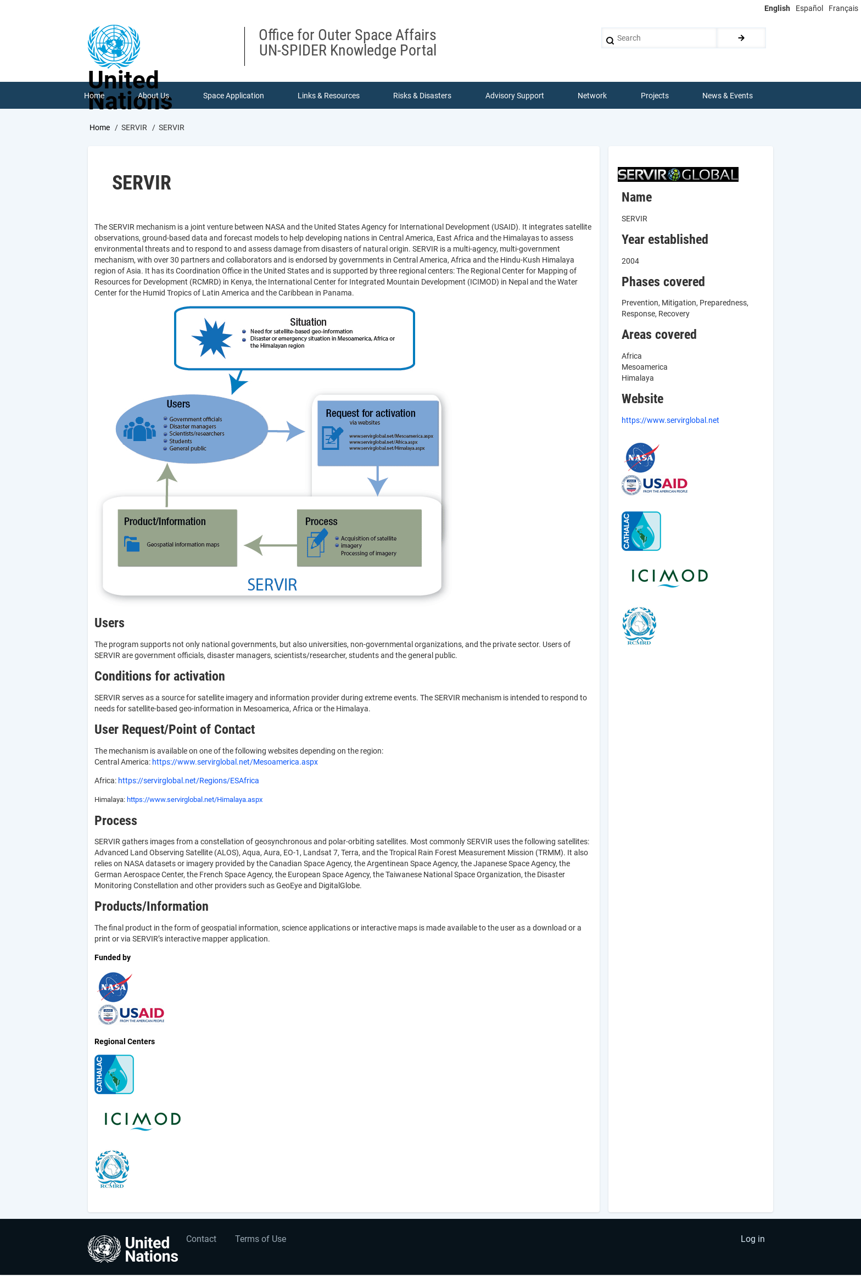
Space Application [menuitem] (233, 95)
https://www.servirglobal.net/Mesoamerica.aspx (235, 762)
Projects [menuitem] (655, 95)
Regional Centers (124, 1042)
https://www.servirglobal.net (670, 420)
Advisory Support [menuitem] (514, 95)
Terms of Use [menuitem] (261, 1240)
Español (809, 8)
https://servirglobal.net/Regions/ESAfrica (188, 781)
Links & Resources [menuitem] (329, 95)
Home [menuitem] (94, 95)
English (777, 8)
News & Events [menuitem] (728, 95)
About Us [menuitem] (153, 95)
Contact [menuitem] (202, 1240)
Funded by (112, 958)
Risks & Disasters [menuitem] (423, 95)
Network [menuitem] (592, 95)
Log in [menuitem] (752, 1240)
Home (100, 128)
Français (843, 8)
